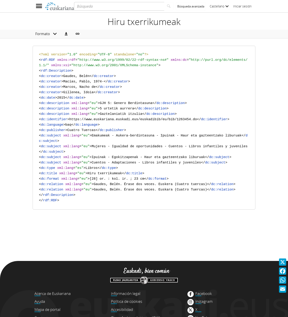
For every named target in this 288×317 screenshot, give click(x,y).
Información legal (125, 293)
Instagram (204, 301)
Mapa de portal (47, 309)
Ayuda (39, 301)
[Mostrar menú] (39, 6)
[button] (66, 34)
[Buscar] (168, 6)
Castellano (219, 6)
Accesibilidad (122, 309)
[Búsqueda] (119, 6)
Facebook (203, 293)
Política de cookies (126, 301)
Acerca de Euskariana (52, 293)
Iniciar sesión (242, 6)
